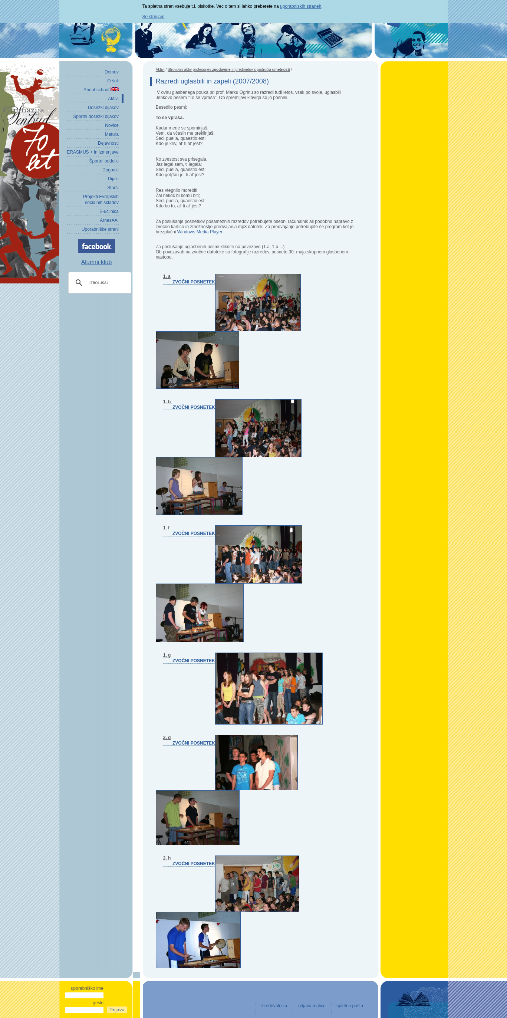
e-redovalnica (273, 1005)
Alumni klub (96, 262)
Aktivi (160, 70)
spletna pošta (350, 1005)
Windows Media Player (199, 231)
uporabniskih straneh (300, 6)
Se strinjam (153, 16)
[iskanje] (98, 282)
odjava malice (311, 1005)
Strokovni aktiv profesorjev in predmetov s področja (229, 70)
